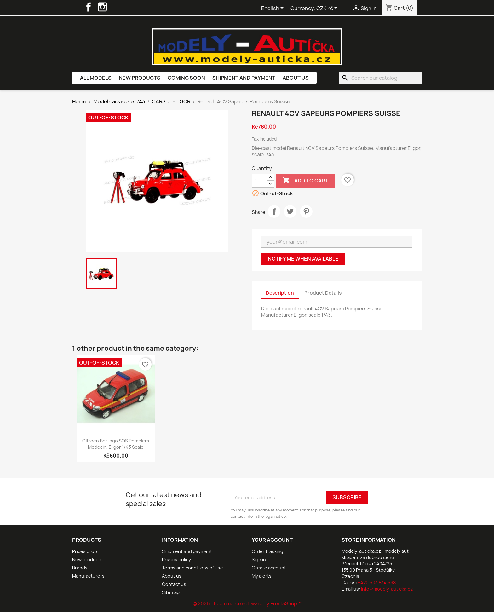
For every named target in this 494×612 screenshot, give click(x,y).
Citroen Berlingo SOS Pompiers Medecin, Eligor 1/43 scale (115, 444)
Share (274, 211)
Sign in (259, 560)
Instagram (102, 7)
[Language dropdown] (273, 8)
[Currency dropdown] (328, 8)
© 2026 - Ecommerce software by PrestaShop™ (247, 603)
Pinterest (306, 211)
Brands (80, 568)
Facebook (88, 7)
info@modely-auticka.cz (387, 589)
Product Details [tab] (323, 293)
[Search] (380, 78)
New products (139, 77)
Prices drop (84, 551)
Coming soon (186, 77)
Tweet (290, 211)
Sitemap (171, 592)
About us (296, 77)
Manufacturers (88, 576)
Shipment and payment (243, 77)
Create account (269, 568)
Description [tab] (280, 293)
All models (96, 77)
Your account (272, 539)
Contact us (174, 584)
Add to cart (305, 180)
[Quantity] (259, 181)
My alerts (262, 576)
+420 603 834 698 (377, 583)
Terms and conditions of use (192, 568)
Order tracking (267, 551)
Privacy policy (176, 560)
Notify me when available (303, 258)
